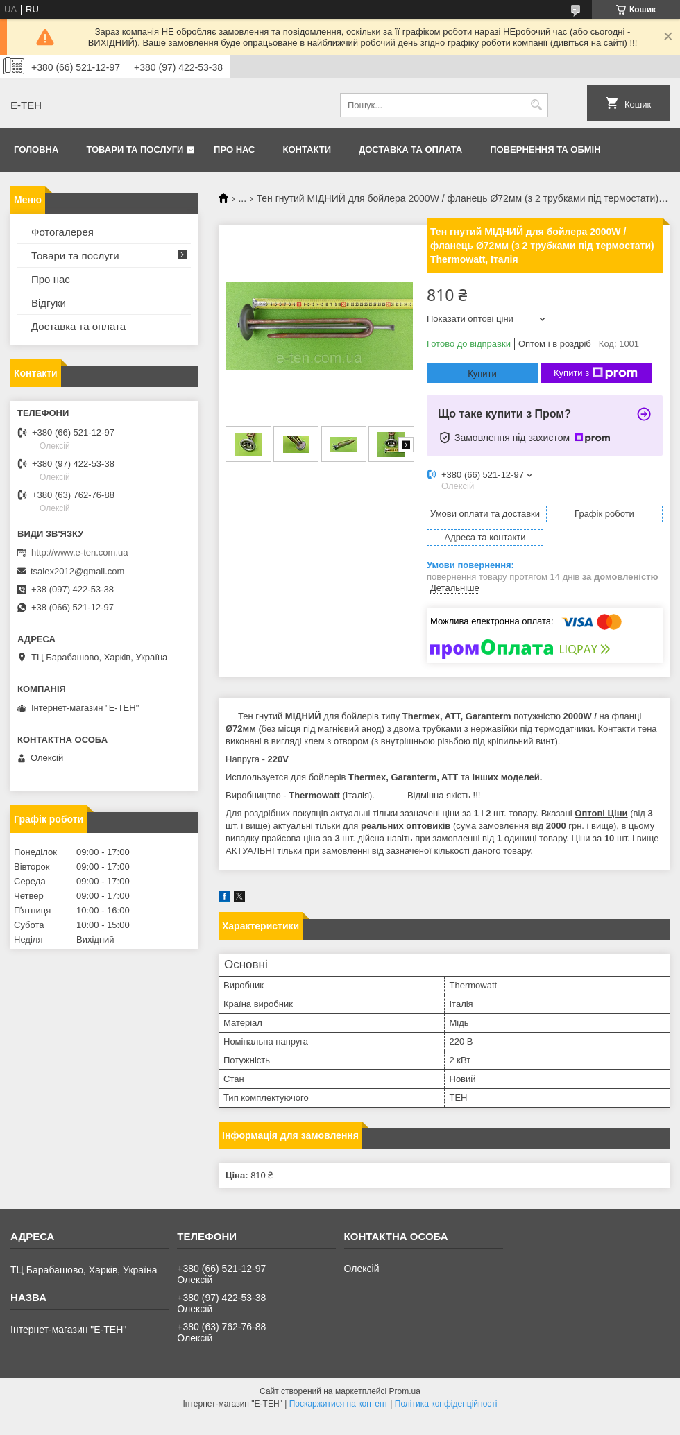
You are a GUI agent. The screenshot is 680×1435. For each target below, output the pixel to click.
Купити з (596, 373)
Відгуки (48, 303)
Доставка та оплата (410, 149)
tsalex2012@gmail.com (77, 571)
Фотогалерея (62, 232)
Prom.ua (404, 1391)
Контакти (307, 149)
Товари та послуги (134, 149)
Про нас (234, 149)
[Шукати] (536, 105)
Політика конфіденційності (446, 1404)
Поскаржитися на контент (338, 1404)
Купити (482, 373)
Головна (36, 149)
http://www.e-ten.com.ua (79, 552)
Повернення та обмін (545, 149)
